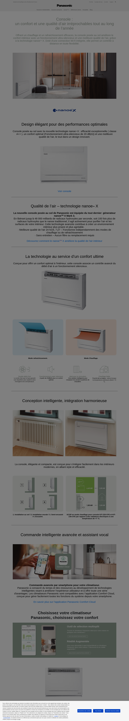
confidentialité (6, 717)
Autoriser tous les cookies (112, 710)
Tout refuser (98, 710)
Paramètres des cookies (84, 710)
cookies (56, 716)
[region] (64, 711)
